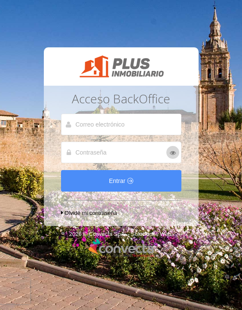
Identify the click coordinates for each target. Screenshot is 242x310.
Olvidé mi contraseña (89, 213)
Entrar (121, 180)
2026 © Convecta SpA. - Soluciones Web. (121, 234)
